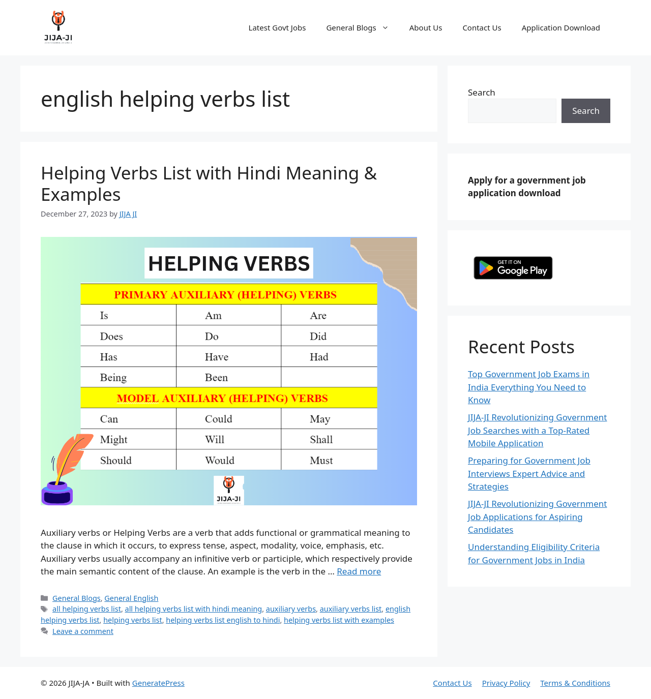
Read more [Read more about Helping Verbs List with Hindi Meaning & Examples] (359, 571)
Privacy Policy (506, 683)
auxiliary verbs (291, 609)
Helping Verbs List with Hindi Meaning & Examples (209, 183)
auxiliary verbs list (351, 609)
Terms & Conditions (575, 683)
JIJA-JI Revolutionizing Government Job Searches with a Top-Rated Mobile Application (537, 430)
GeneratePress (158, 683)
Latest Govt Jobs (277, 27)
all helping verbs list (86, 609)
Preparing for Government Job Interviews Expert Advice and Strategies (529, 473)
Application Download (561, 27)
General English (131, 598)
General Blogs (362, 27)
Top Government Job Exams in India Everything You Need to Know (528, 387)
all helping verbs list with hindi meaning (193, 609)
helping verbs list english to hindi (223, 620)
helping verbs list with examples (339, 620)
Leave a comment (82, 631)
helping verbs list (132, 620)
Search (481, 92)
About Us (425, 27)
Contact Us (481, 27)
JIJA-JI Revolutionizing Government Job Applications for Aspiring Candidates (537, 516)
